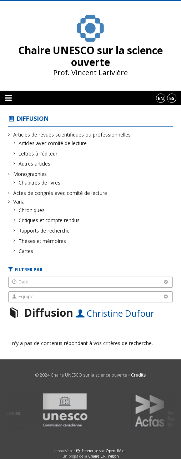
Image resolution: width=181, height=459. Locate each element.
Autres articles (34, 163)
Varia (19, 201)
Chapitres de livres (39, 182)
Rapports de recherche (44, 230)
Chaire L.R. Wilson (103, 456)
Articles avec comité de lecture (53, 143)
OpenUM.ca (116, 450)
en (161, 98)
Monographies (30, 174)
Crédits (138, 375)
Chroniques (32, 210)
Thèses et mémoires (42, 241)
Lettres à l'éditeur (38, 153)
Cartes (26, 251)
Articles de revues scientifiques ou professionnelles (72, 134)
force (89, 450)
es (172, 98)
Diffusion (33, 118)
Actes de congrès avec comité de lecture (60, 193)
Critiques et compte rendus (49, 220)
